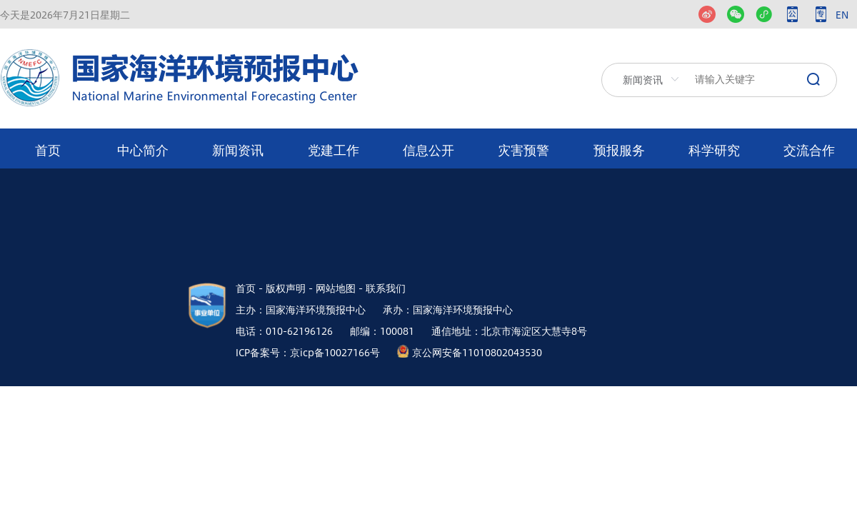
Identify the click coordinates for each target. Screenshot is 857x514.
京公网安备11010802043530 (477, 352)
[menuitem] (47, 148)
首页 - (249, 288)
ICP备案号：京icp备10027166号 (308, 352)
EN (842, 14)
